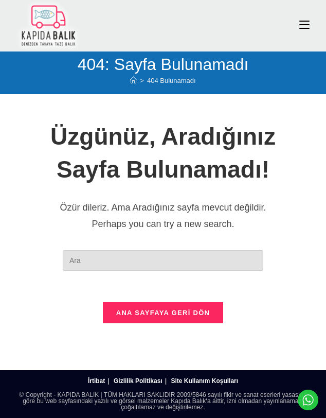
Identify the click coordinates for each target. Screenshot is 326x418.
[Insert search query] (163, 260)
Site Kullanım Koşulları (204, 381)
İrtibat (96, 381)
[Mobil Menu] (304, 25)
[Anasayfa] (133, 80)
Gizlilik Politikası (138, 381)
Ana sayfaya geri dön (163, 313)
